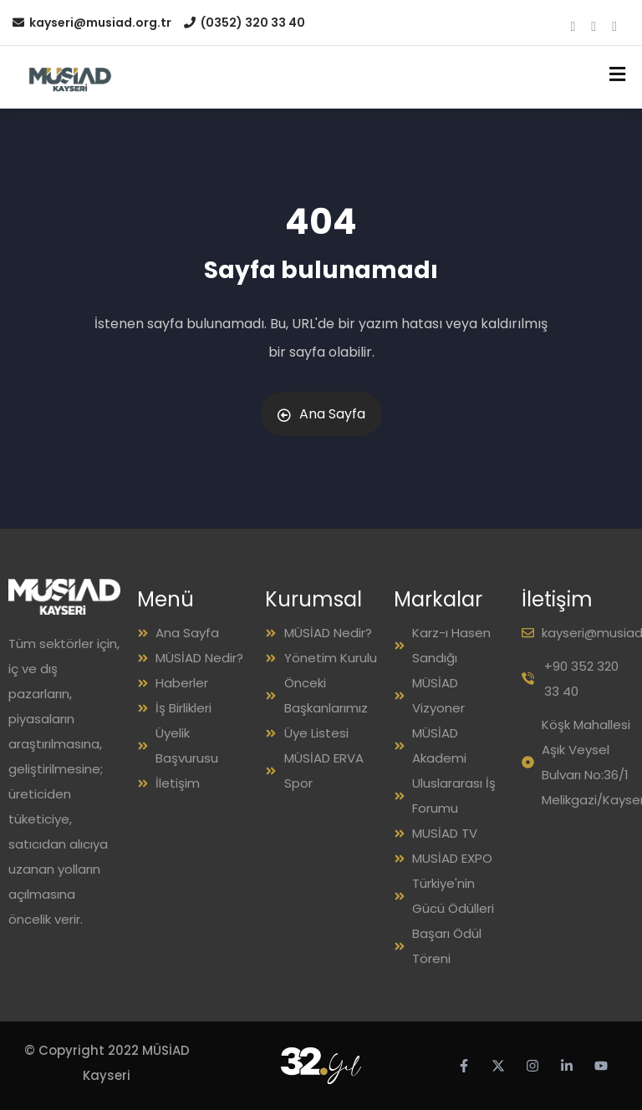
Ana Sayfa (321, 413)
